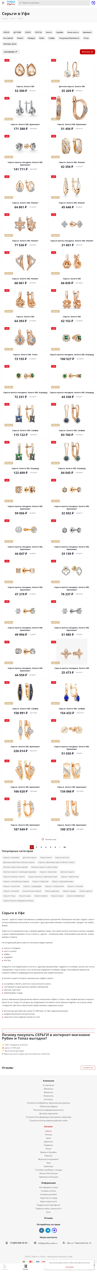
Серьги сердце (69, 891)
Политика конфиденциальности (48, 1110)
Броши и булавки (48, 1152)
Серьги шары (25, 896)
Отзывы (48, 1218)
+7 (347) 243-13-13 (18, 1242)
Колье (48, 1148)
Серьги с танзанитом (54, 886)
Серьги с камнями (11, 857)
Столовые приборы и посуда (48, 1170)
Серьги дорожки (52, 891)
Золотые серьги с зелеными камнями (19, 872)
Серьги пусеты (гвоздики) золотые (18, 900)
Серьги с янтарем (11, 891)
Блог (48, 1212)
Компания (48, 1080)
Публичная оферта (48, 1106)
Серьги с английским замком (16, 881)
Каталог (48, 1126)
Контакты (48, 1099)
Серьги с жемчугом (48, 872)
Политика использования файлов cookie (48, 1120)
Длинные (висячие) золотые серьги (18, 862)
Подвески (48, 1145)
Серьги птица (9, 896)
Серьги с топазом (75, 886)
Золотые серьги (67, 872)
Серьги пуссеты (62, 857)
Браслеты (48, 1141)
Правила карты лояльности (48, 1208)
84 (65, 847)
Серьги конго (46, 857)
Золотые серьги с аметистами (44, 867)
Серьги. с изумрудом (32, 886)
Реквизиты (48, 1096)
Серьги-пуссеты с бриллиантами (42, 876)
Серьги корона (40, 896)
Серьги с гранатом (11, 886)
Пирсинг (48, 1155)
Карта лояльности (48, 1201)
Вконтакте (41, 1230)
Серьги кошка (57, 896)
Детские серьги (29, 857)
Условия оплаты (48, 1191)
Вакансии (48, 1092)
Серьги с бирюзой (40, 881)
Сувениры (48, 1166)
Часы (48, 1162)
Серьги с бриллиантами (62, 881)
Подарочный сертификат (48, 1205)
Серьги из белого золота (14, 876)
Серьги (48, 1131)
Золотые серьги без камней (15, 867)
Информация (48, 1182)
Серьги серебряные (75, 896)
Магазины (48, 1088)
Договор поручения (48, 1113)
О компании (48, 1085)
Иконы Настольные (48, 1173)
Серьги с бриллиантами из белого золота (56, 862)
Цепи (48, 1138)
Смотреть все (88, 1068)
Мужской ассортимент (48, 1159)
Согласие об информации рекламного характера (48, 1117)
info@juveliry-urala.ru (47, 1243)
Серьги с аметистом (69, 876)
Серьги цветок (85, 891)
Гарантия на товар (48, 1198)
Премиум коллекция (48, 1177)
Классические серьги (32, 891)
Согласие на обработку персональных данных (48, 1103)
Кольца (48, 1134)
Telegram (47, 1230)
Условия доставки (48, 1194)
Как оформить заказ (48, 1187)
